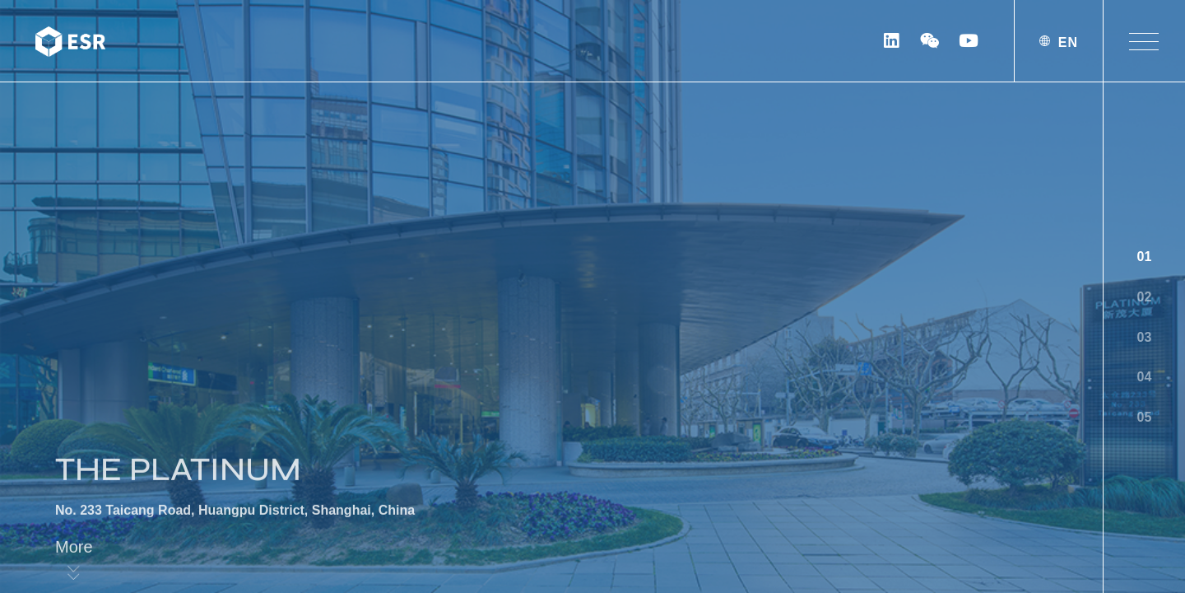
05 (1144, 417)
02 (1144, 297)
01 (1144, 257)
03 (1144, 337)
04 (1144, 377)
